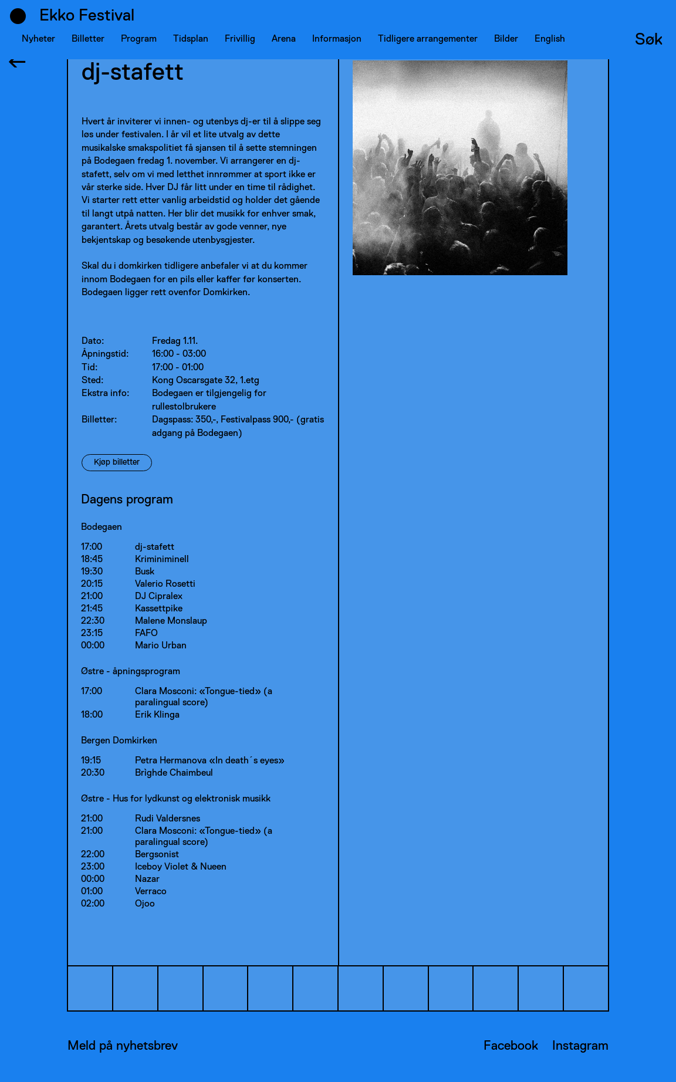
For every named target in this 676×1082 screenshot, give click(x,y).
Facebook (511, 1046)
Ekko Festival (86, 16)
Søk (649, 40)
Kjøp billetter (117, 462)
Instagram (580, 1046)
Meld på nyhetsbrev (122, 1046)
